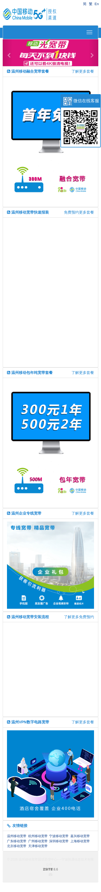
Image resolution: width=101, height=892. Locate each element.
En (97, 4)
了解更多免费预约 (79, 617)
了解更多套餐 (82, 71)
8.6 (32, 870)
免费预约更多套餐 (79, 212)
